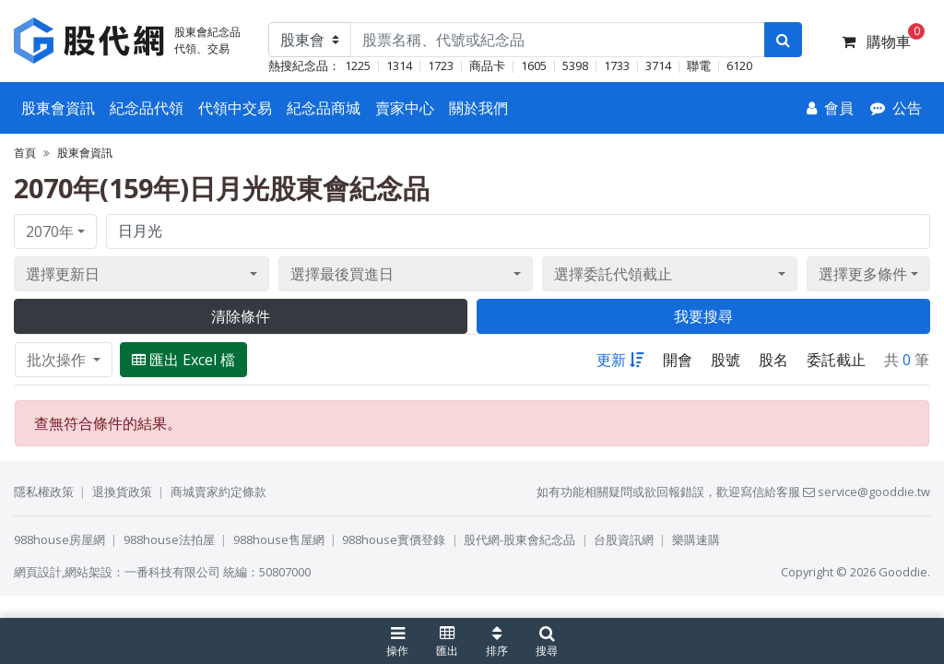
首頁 (25, 152)
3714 (658, 65)
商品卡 (487, 65)
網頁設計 (38, 571)
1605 (534, 65)
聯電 (699, 65)
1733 (617, 65)
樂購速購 (696, 539)
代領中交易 (235, 108)
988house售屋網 (278, 539)
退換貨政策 (122, 491)
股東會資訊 (58, 108)
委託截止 (836, 360)
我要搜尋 (703, 316)
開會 (677, 360)
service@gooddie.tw (866, 491)
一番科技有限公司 (172, 571)
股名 (773, 360)
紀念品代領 (146, 108)
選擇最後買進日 (342, 274)
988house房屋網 (59, 539)
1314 (399, 65)
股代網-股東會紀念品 (519, 539)
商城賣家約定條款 (218, 491)
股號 (725, 360)
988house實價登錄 (393, 539)
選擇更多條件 (863, 274)
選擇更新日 (63, 274)
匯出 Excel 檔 (183, 360)
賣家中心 (404, 108)
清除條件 (240, 316)
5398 (575, 65)
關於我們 (478, 108)
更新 (620, 360)
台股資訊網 (624, 539)
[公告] (896, 108)
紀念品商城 (323, 108)
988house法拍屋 (169, 539)
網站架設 (88, 571)
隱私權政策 (44, 491)
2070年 (50, 231)
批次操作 (58, 360)
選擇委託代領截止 (613, 274)
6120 (739, 65)
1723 (441, 65)
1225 (358, 65)
